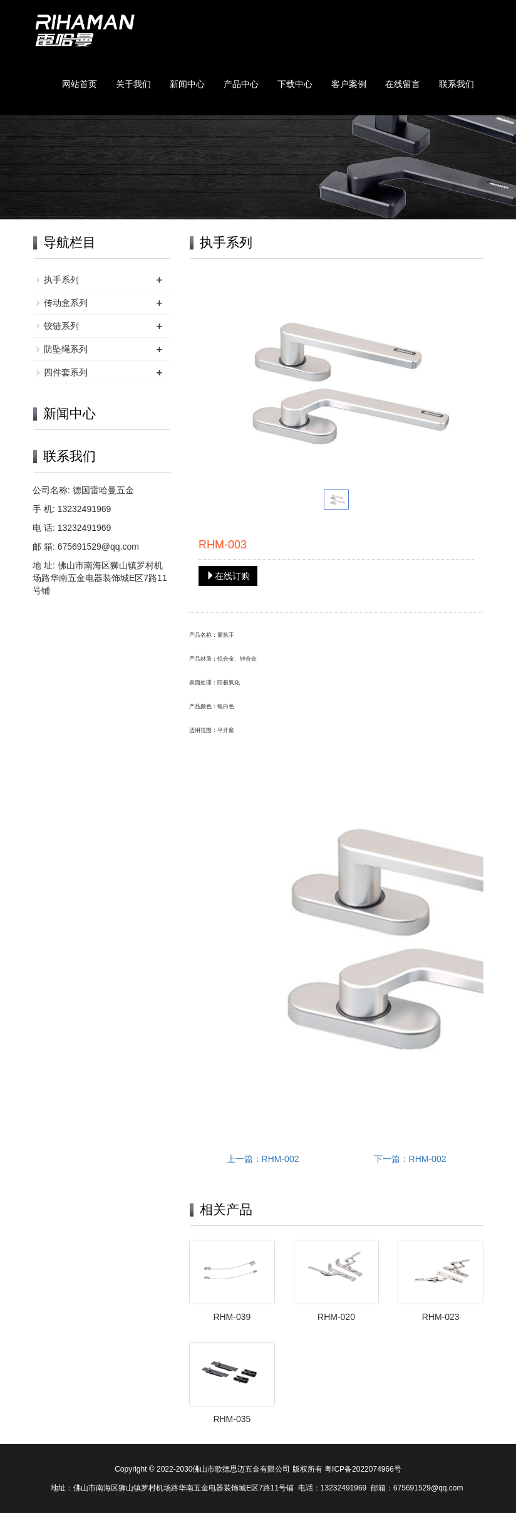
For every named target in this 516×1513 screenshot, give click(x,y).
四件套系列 (66, 372)
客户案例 (348, 84)
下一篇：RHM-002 (410, 1159)
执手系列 (61, 280)
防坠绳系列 (66, 349)
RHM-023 (441, 1317)
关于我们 (133, 84)
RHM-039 (231, 1317)
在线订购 (228, 576)
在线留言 (402, 84)
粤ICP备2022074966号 (362, 1469)
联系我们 (456, 84)
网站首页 (79, 84)
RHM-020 (336, 1317)
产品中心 (241, 84)
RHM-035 (231, 1419)
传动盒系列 (66, 303)
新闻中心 (187, 84)
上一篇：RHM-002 (263, 1159)
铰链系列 (61, 326)
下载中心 (294, 84)
